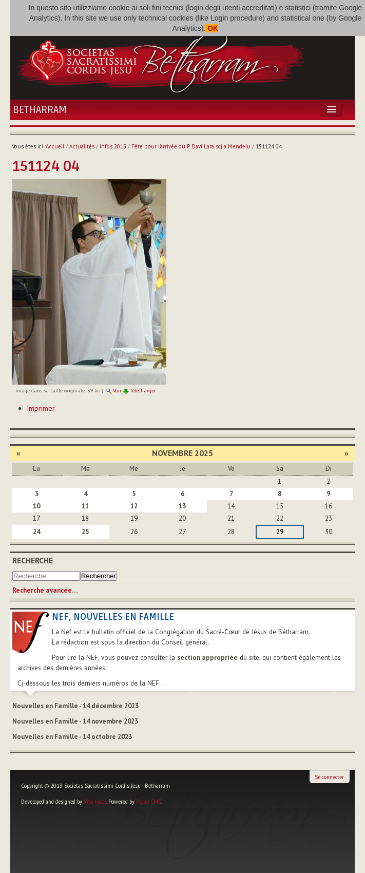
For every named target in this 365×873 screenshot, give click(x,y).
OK (211, 28)
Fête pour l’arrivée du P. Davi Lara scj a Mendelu (191, 146)
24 (36, 531)
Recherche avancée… (45, 590)
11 (85, 506)
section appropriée (207, 657)
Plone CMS (148, 801)
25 (85, 531)
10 (36, 506)
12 (134, 506)
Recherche (32, 560)
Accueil (55, 146)
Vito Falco (95, 801)
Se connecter (329, 777)
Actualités (81, 146)
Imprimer (41, 408)
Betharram (40, 110)
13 (182, 506)
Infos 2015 (113, 146)
